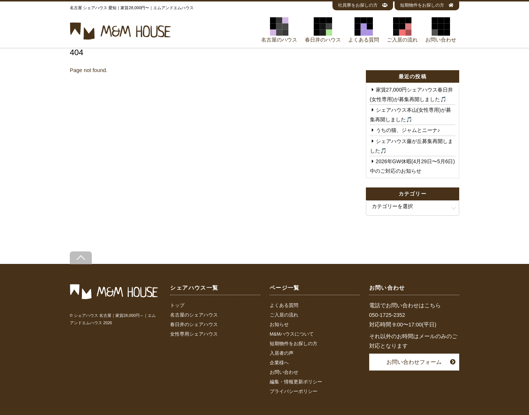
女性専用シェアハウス (194, 334)
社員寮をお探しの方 (363, 5)
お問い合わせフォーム (414, 362)
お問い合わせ (440, 29)
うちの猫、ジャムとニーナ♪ (408, 130)
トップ (177, 305)
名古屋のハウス (279, 29)
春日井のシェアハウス (194, 324)
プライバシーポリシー (293, 391)
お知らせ (279, 324)
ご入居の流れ (402, 29)
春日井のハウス (323, 29)
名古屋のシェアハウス (194, 315)
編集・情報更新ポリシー (296, 381)
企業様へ (279, 362)
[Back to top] (81, 257)
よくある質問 (363, 29)
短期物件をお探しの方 (427, 5)
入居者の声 (282, 353)
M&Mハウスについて (292, 334)
